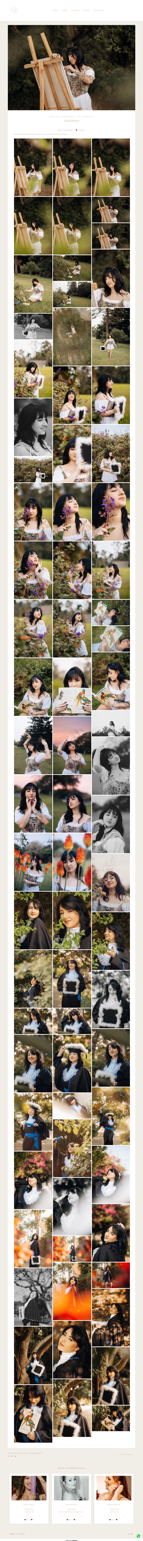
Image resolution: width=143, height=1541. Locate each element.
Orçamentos (98, 10)
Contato (86, 10)
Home (55, 10)
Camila (65, 10)
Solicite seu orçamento (125, 1454)
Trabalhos (75, 10)
